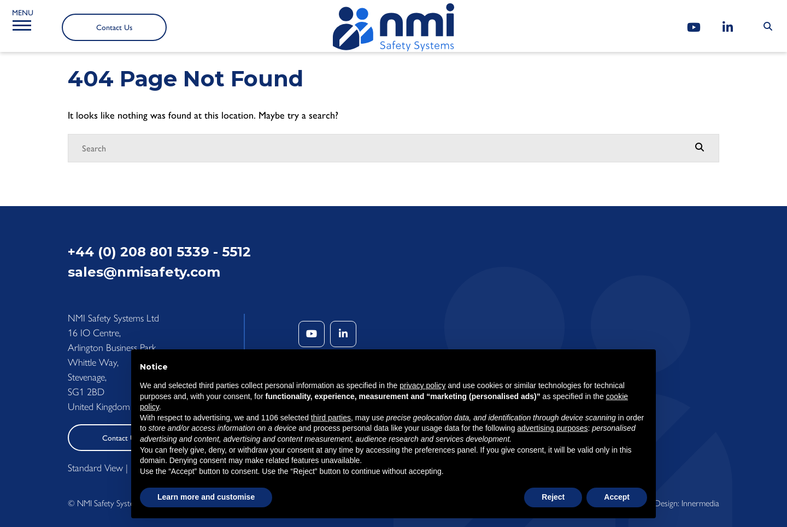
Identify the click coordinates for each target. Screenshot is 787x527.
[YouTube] (694, 27)
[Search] (383, 148)
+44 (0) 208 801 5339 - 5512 (159, 252)
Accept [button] (617, 497)
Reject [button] (553, 497)
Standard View (95, 468)
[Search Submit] (768, 26)
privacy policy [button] (422, 385)
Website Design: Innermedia (671, 503)
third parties (331, 417)
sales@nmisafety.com (144, 272)
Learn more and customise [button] (206, 497)
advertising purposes (552, 428)
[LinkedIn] (728, 27)
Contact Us (114, 27)
